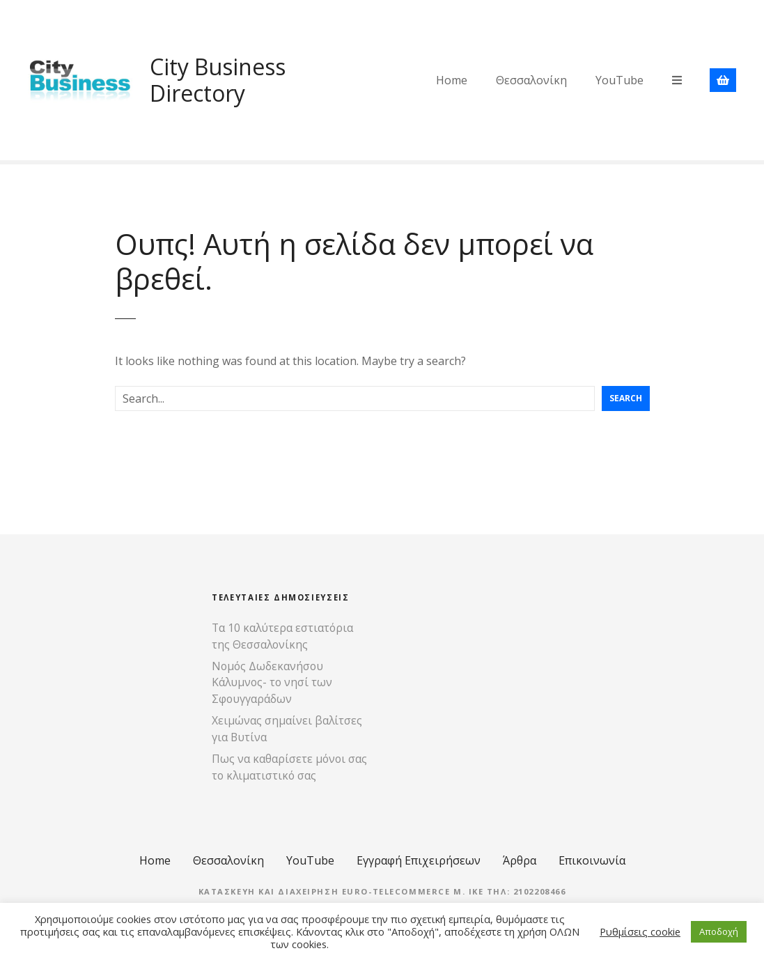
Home (451, 80)
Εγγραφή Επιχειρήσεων (419, 860)
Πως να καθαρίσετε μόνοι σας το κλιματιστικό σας (289, 767)
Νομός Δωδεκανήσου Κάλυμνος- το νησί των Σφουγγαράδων (272, 682)
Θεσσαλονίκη (531, 80)
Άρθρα (519, 860)
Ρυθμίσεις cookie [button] (640, 931)
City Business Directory (218, 80)
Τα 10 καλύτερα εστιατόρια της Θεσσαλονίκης (282, 636)
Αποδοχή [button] (718, 931)
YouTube (619, 80)
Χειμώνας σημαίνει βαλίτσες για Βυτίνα (287, 729)
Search (625, 398)
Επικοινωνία (592, 860)
